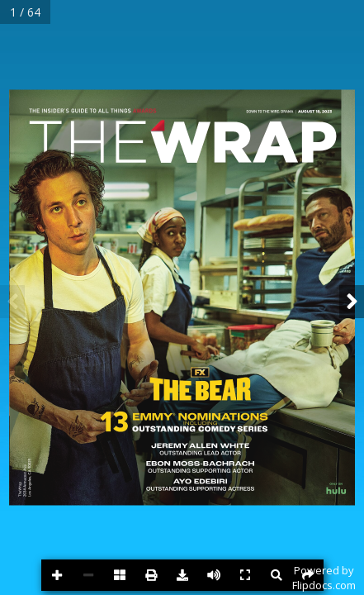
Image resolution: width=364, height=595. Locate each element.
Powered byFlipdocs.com (324, 578)
